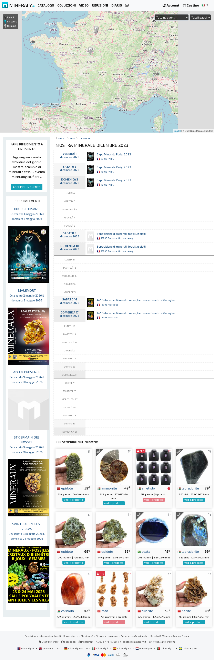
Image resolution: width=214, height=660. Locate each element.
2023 (72, 138)
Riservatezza (70, 636)
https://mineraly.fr (164, 641)
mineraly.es (122, 648)
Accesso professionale (134, 636)
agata (143, 551)
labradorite (188, 488)
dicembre (84, 138)
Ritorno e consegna (107, 636)
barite (184, 611)
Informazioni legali (50, 636)
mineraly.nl (144, 648)
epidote (65, 488)
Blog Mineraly (49, 641)
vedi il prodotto (73, 499)
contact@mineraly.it (134, 641)
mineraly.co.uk (49, 648)
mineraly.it (100, 648)
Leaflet (177, 131)
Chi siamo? (87, 636)
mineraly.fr (26, 648)
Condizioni (30, 636)
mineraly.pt (166, 648)
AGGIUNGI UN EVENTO (27, 187)
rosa (102, 611)
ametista (146, 488)
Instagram (85, 641)
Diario (62, 138)
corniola (65, 611)
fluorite (145, 611)
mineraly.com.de (76, 648)
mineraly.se (188, 648)
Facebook (68, 641)
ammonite (107, 488)
